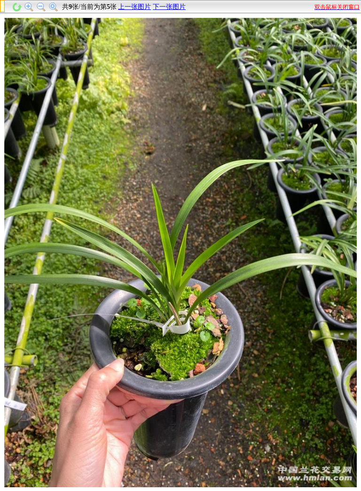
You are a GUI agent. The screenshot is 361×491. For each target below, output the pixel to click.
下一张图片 (169, 6)
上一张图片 (134, 6)
